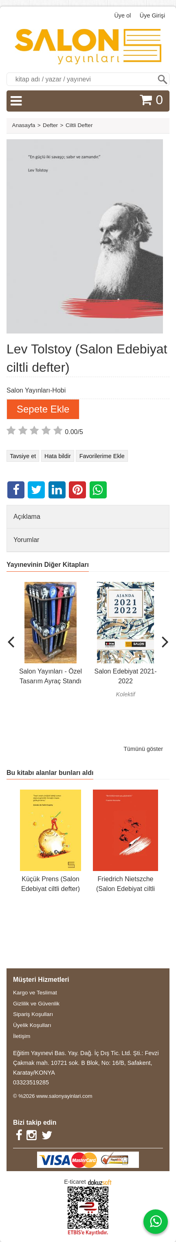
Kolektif (125, 694)
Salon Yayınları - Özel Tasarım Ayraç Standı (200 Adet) (50, 681)
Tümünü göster (143, 749)
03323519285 (31, 1082)
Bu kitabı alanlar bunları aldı (50, 772)
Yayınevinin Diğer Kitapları (48, 564)
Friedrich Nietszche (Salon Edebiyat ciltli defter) (125, 889)
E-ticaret (75, 1181)
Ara (162, 79)
